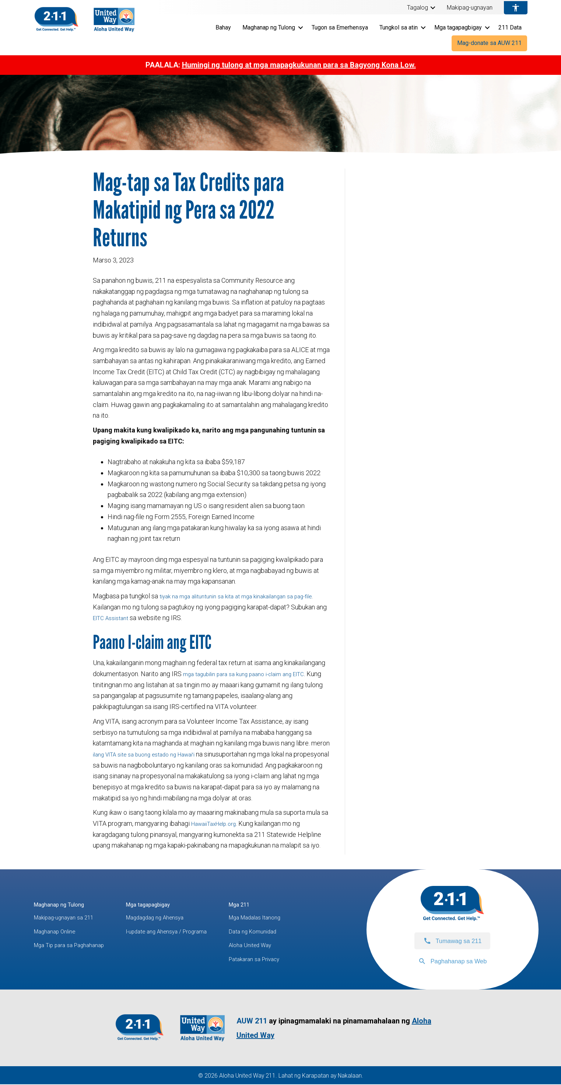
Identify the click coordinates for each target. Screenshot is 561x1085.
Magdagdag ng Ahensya (172, 918)
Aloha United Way (280, 946)
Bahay (223, 27)
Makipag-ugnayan (469, 8)
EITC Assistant (125, 618)
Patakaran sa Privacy (285, 960)
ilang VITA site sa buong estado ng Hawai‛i (153, 754)
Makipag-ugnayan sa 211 (69, 918)
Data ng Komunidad (283, 932)
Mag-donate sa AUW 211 (489, 42)
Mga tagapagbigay (458, 27)
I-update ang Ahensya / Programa (185, 932)
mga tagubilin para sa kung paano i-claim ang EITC (253, 674)
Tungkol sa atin (398, 27)
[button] (432, 8)
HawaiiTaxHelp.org (218, 823)
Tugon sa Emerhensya (340, 27)
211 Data (510, 27)
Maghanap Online (58, 932)
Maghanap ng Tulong (268, 27)
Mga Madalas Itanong (286, 918)
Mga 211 (267, 904)
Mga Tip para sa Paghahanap (75, 946)
